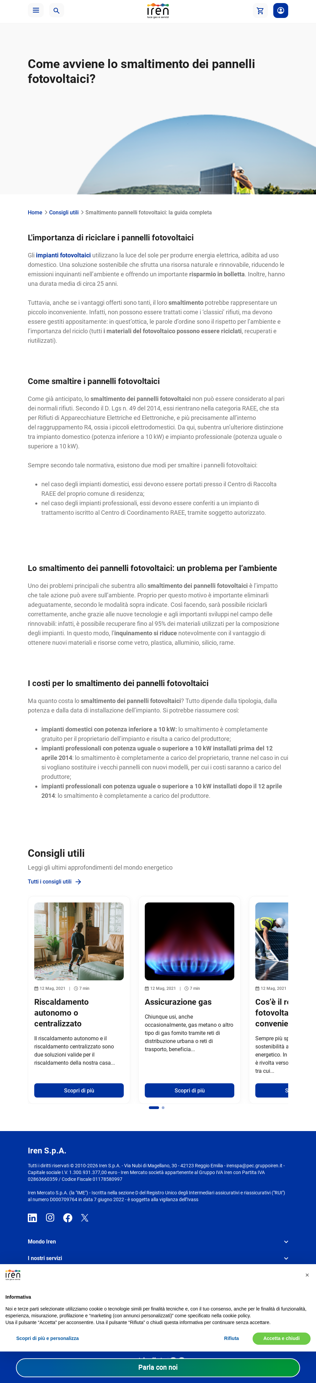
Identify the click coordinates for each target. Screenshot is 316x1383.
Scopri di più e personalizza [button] (47, 1338)
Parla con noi (158, 1367)
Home (35, 212)
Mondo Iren (42, 1241)
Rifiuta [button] (231, 1338)
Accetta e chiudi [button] (281, 1338)
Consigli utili (64, 212)
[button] (36, 10)
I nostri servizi (45, 1258)
